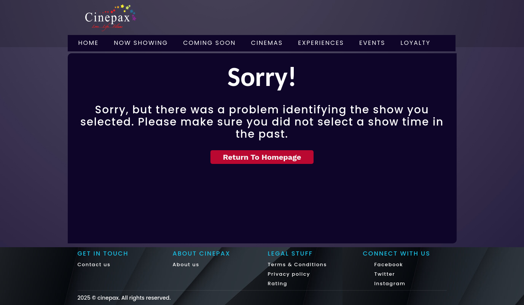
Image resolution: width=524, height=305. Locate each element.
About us (186, 264)
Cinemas (267, 42)
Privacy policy (289, 274)
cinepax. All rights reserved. (134, 298)
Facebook (388, 264)
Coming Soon (209, 42)
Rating (278, 283)
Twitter (384, 274)
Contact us (94, 264)
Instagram (389, 283)
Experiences (321, 42)
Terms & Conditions (297, 264)
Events (372, 42)
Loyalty (416, 42)
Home (88, 42)
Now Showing (141, 42)
